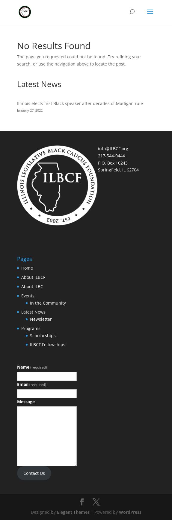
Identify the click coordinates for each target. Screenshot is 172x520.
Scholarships (43, 335)
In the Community (48, 303)
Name (32, 367)
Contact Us (34, 473)
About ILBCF (33, 277)
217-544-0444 (111, 156)
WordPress (130, 512)
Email (31, 384)
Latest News (33, 312)
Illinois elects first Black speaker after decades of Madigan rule (80, 103)
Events (27, 296)
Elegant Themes (73, 512)
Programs (30, 328)
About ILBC (32, 286)
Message (26, 402)
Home (27, 268)
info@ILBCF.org (113, 148)
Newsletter (41, 319)
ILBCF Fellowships (47, 344)
